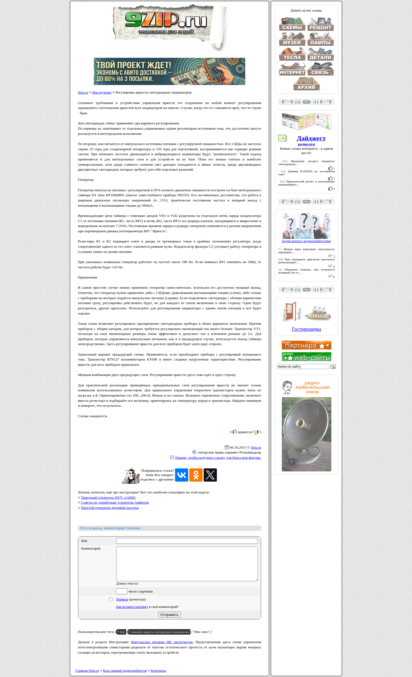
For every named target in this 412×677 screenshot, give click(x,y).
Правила (122, 606)
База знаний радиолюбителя (125, 670)
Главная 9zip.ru (87, 670)
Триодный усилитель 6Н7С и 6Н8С (108, 497)
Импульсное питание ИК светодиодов (162, 648)
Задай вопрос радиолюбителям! (306, 239)
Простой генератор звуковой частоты (110, 508)
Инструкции (101, 92)
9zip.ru (83, 92)
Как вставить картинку (132, 613)
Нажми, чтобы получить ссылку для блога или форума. (218, 457)
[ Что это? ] (201, 638)
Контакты (158, 670)
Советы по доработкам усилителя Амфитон (115, 502)
